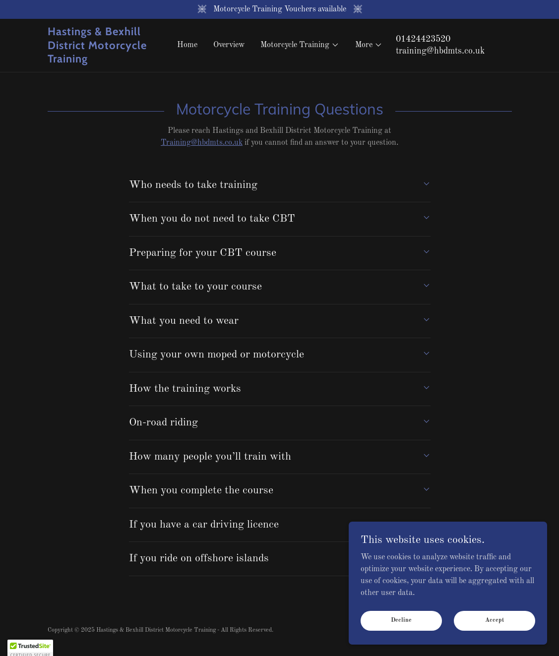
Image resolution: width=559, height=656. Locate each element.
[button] (299, 45)
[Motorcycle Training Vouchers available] (279, 9)
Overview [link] (229, 45)
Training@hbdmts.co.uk (202, 143)
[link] (106, 60)
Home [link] (187, 45)
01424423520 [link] (423, 39)
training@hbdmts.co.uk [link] (440, 51)
